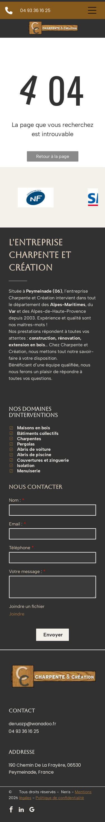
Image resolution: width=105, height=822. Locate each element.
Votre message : (25, 571)
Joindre (16, 614)
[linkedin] (21, 810)
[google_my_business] (31, 810)
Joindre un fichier (27, 606)
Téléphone (19, 547)
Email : (15, 524)
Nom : (15, 500)
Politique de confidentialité (60, 797)
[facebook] (10, 810)
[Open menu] (92, 10)
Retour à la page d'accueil (52, 158)
